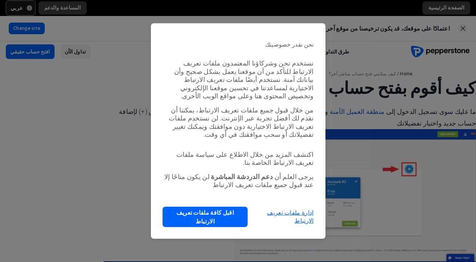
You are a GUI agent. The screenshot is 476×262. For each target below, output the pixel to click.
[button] (205, 217)
